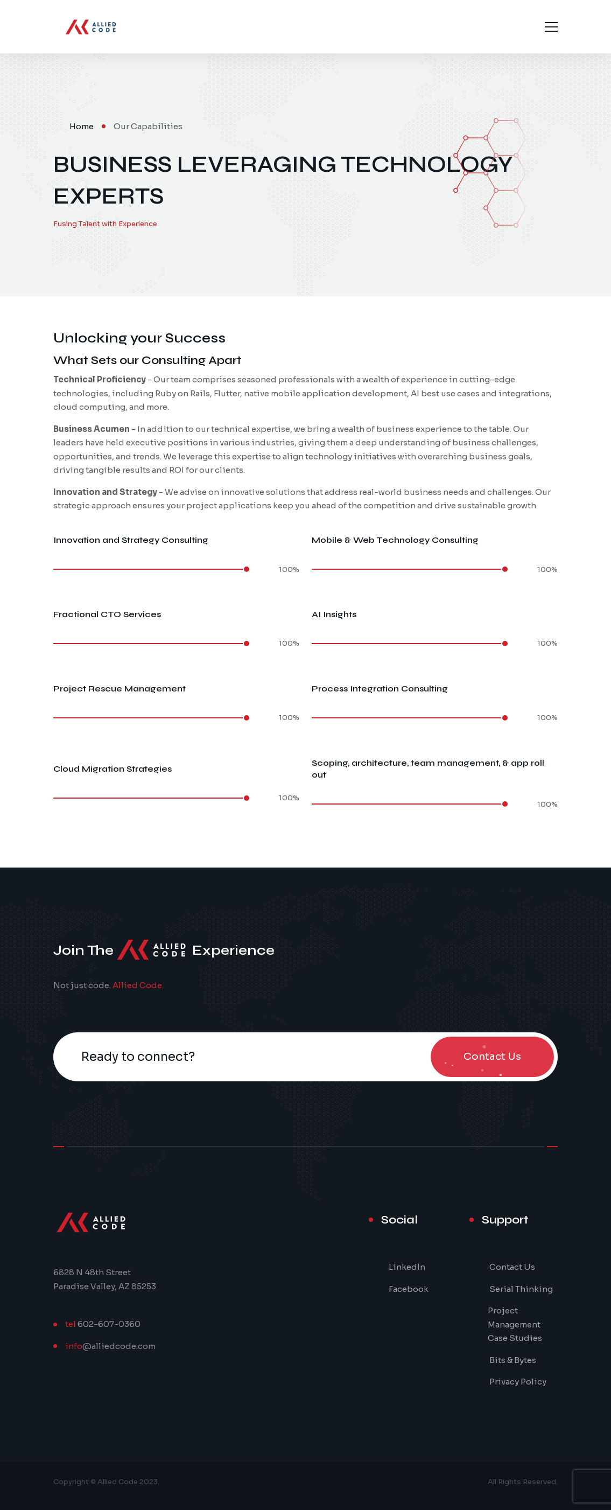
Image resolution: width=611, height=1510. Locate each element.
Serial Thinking (521, 1289)
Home (81, 126)
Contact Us (512, 1267)
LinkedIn (407, 1267)
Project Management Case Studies (515, 1324)
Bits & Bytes (512, 1360)
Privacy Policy (517, 1381)
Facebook (409, 1289)
